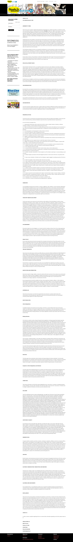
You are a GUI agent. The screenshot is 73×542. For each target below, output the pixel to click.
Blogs (45, 15)
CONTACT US (55, 538)
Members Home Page (40, 1)
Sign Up (47, 1)
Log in (55, 1)
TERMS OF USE (56, 537)
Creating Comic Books (12, 15)
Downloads (54, 15)
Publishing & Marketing (21, 15)
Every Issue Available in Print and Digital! (12, 45)
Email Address (10, 23)
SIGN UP (8, 535)
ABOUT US (24, 535)
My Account (51, 1)
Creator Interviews (38, 15)
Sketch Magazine (30, 15)
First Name (10, 26)
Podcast (49, 15)
